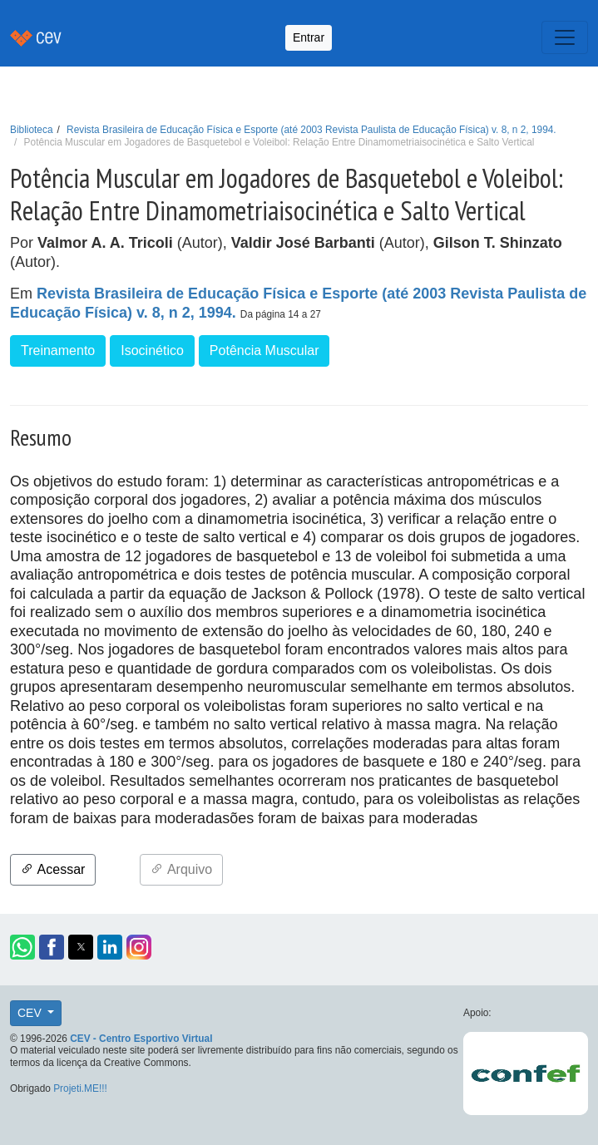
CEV (31, 1012)
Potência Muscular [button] (264, 350)
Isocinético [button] (152, 350)
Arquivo (181, 869)
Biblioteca (31, 130)
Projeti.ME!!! (80, 1088)
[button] (22, 947)
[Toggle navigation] (564, 37)
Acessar (53, 869)
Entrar (308, 37)
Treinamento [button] (58, 350)
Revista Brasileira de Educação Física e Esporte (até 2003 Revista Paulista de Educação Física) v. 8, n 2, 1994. (311, 130)
